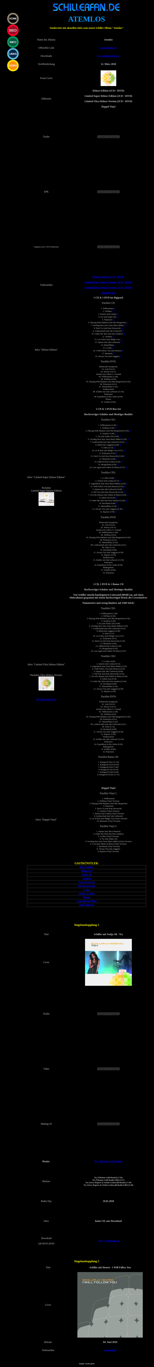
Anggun (86, 878)
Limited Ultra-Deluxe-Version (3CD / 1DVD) (108, 287)
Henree (86, 897)
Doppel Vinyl (108, 293)
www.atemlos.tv (108, 47)
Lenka (86, 889)
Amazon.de (110, 1350)
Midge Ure (86, 871)
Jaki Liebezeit (86, 905)
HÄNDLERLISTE (46, 699)
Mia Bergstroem (86, 886)
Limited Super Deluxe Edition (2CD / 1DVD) (108, 282)
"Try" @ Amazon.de (108, 1241)
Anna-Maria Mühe (86, 901)
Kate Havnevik (87, 882)
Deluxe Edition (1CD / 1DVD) (108, 277)
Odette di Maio (87, 893)
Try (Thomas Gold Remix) (108, 1161)
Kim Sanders (86, 867)
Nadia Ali (87, 874)
